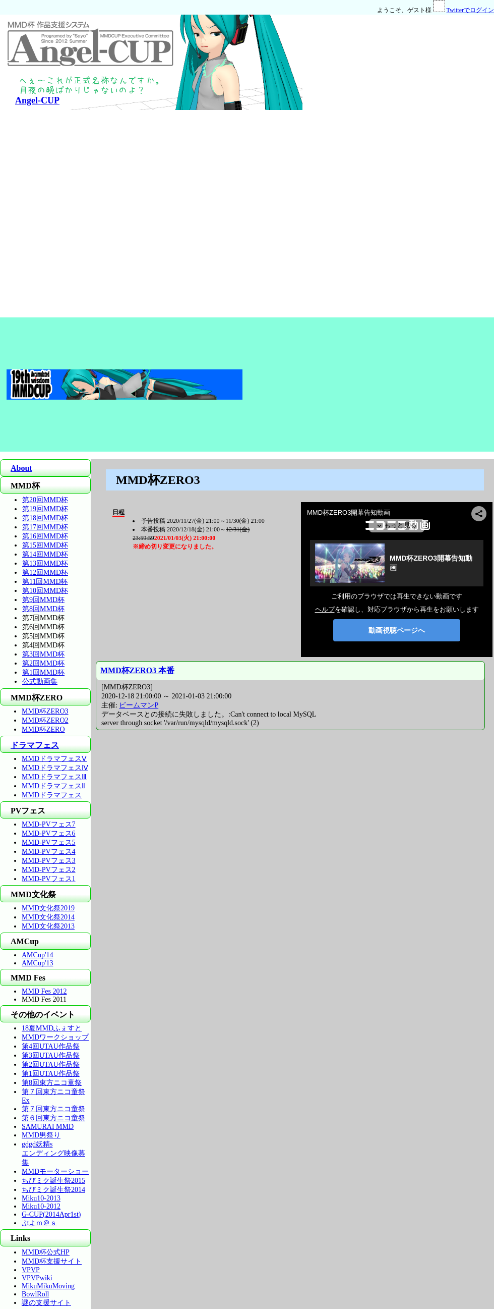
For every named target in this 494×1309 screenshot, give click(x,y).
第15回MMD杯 (45, 545)
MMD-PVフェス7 (49, 824)
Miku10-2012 (41, 1206)
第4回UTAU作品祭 (51, 1046)
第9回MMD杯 (43, 600)
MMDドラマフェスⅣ (55, 768)
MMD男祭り (41, 1135)
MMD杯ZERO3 (45, 711)
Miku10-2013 (41, 1198)
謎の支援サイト (46, 1302)
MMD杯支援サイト (52, 1261)
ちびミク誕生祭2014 (53, 1189)
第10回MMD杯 (45, 590)
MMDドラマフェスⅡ (53, 786)
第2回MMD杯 (43, 663)
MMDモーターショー (55, 1171)
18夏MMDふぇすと (52, 1028)
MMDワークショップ (55, 1037)
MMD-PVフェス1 (49, 879)
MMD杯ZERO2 (45, 720)
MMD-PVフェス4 (49, 851)
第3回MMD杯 (43, 654)
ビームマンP (138, 705)
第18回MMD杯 (45, 518)
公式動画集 (39, 681)
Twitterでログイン (470, 10)
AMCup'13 (37, 963)
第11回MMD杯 (45, 581)
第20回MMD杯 (45, 500)
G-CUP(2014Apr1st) (51, 1214)
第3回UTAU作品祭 (51, 1055)
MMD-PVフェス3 (49, 860)
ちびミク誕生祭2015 (53, 1180)
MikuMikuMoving (48, 1286)
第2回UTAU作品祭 (51, 1064)
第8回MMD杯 (43, 609)
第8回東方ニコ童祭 (52, 1082)
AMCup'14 (37, 955)
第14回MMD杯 (45, 554)
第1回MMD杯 (43, 672)
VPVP (31, 1270)
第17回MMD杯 (45, 527)
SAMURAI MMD (48, 1126)
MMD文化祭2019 (48, 908)
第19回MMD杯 (45, 509)
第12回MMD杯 (45, 572)
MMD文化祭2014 (48, 917)
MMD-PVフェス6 (49, 833)
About (21, 468)
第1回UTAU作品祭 (51, 1073)
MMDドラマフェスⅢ (54, 777)
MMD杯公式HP (46, 1252)
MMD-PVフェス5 (49, 842)
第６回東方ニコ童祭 (53, 1118)
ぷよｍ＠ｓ (39, 1223)
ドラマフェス (35, 745)
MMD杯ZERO (43, 729)
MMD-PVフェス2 (49, 870)
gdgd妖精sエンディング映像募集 (53, 1153)
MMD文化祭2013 (48, 926)
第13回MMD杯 (45, 563)
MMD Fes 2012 (44, 991)
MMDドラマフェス (52, 795)
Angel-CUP (37, 100)
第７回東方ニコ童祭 (53, 1109)
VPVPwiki (37, 1278)
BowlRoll (35, 1294)
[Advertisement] (355, 166)
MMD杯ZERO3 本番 (137, 670)
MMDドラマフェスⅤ (54, 758)
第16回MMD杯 (45, 536)
